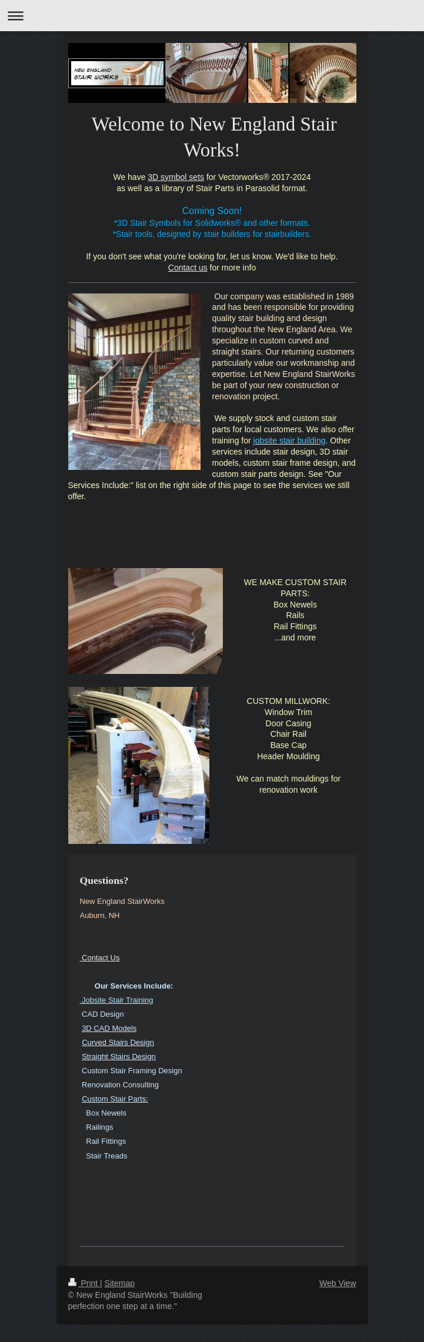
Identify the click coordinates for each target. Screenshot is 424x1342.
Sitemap (120, 1283)
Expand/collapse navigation (212, 15)
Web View (337, 1283)
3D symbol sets (176, 177)
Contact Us (100, 957)
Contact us (188, 267)
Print (84, 1283)
